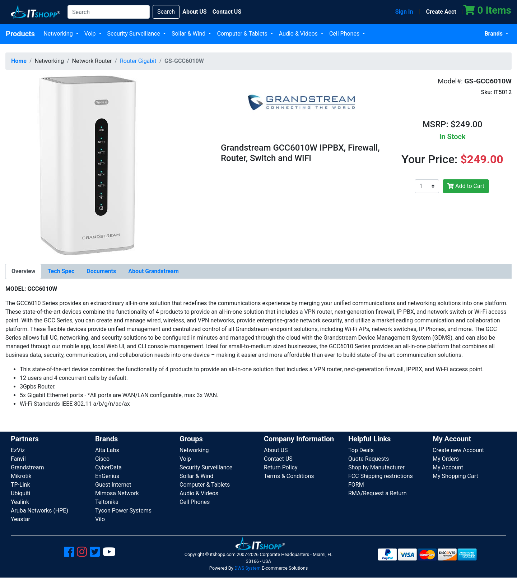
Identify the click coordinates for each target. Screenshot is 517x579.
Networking (58, 33)
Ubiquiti (20, 493)
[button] (87, 164)
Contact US (278, 458)
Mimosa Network (117, 493)
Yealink (20, 501)
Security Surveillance (134, 33)
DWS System (247, 568)
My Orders (446, 458)
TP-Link (20, 484)
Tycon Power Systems (123, 510)
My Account (448, 467)
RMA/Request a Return (377, 493)
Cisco (102, 458)
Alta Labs (107, 450)
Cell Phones (345, 33)
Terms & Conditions (289, 476)
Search (166, 11)
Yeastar (20, 519)
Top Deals (361, 450)
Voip (90, 33)
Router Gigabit (138, 61)
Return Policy (280, 467)
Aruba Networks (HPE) (39, 510)
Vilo (100, 519)
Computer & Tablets (243, 33)
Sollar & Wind (189, 33)
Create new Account (458, 450)
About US (276, 450)
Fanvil (18, 458)
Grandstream (27, 467)
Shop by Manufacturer (376, 467)
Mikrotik (21, 476)
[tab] (23, 271)
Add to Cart (465, 186)
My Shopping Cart (455, 476)
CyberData (108, 467)
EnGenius (107, 476)
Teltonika (106, 501)
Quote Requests (368, 458)
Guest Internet (113, 484)
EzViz (18, 450)
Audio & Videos (299, 33)
